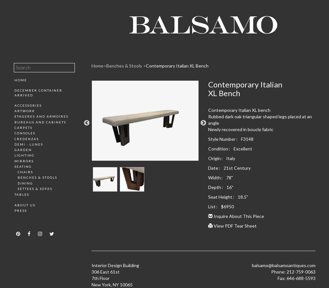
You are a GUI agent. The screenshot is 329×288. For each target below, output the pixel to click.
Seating (23, 166)
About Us (24, 205)
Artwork (24, 111)
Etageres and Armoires (41, 116)
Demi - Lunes (28, 144)
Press (20, 210)
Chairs (25, 172)
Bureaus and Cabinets (40, 122)
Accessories (28, 105)
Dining (25, 183)
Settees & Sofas (35, 189)
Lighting (24, 155)
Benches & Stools (37, 177)
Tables (21, 194)
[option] (145, 123)
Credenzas (26, 139)
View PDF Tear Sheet (232, 226)
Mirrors (24, 161)
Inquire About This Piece (236, 216)
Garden (23, 150)
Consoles (24, 133)
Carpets (23, 128)
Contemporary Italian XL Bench (177, 65)
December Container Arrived (38, 92)
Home (20, 80)
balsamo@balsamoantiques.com (284, 265)
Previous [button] (87, 123)
